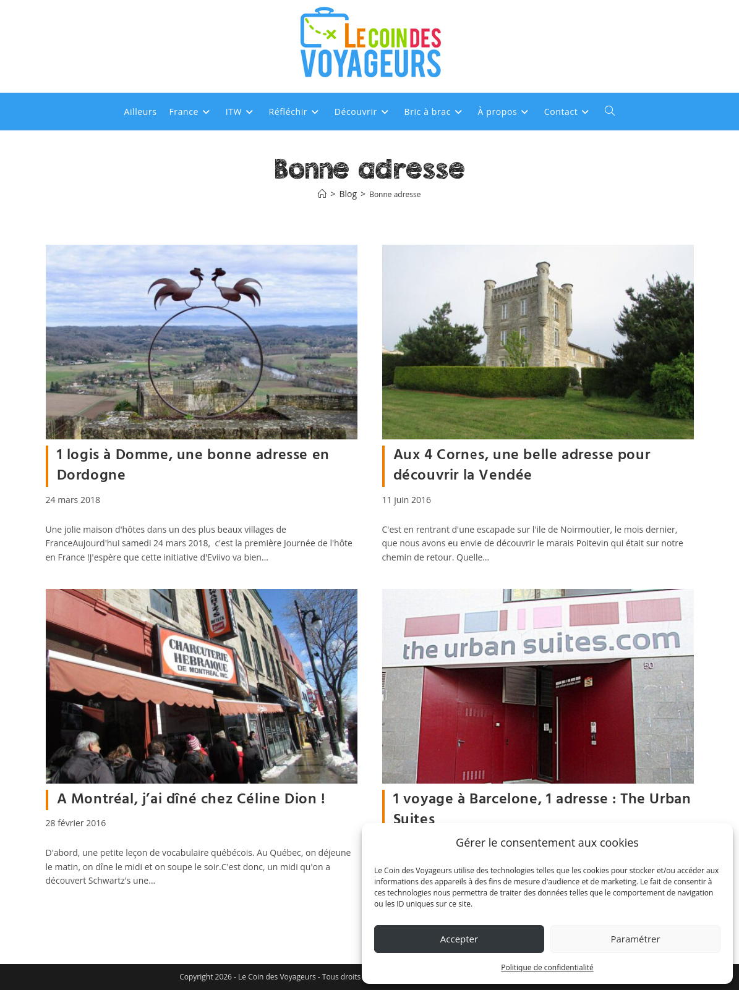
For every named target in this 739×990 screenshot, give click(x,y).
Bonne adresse (395, 194)
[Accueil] (322, 194)
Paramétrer (635, 939)
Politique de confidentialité (547, 967)
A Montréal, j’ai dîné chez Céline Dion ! (191, 799)
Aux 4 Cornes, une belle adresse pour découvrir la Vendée (522, 466)
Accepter (459, 939)
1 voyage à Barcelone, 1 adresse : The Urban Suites (542, 810)
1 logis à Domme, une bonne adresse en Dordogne (193, 466)
